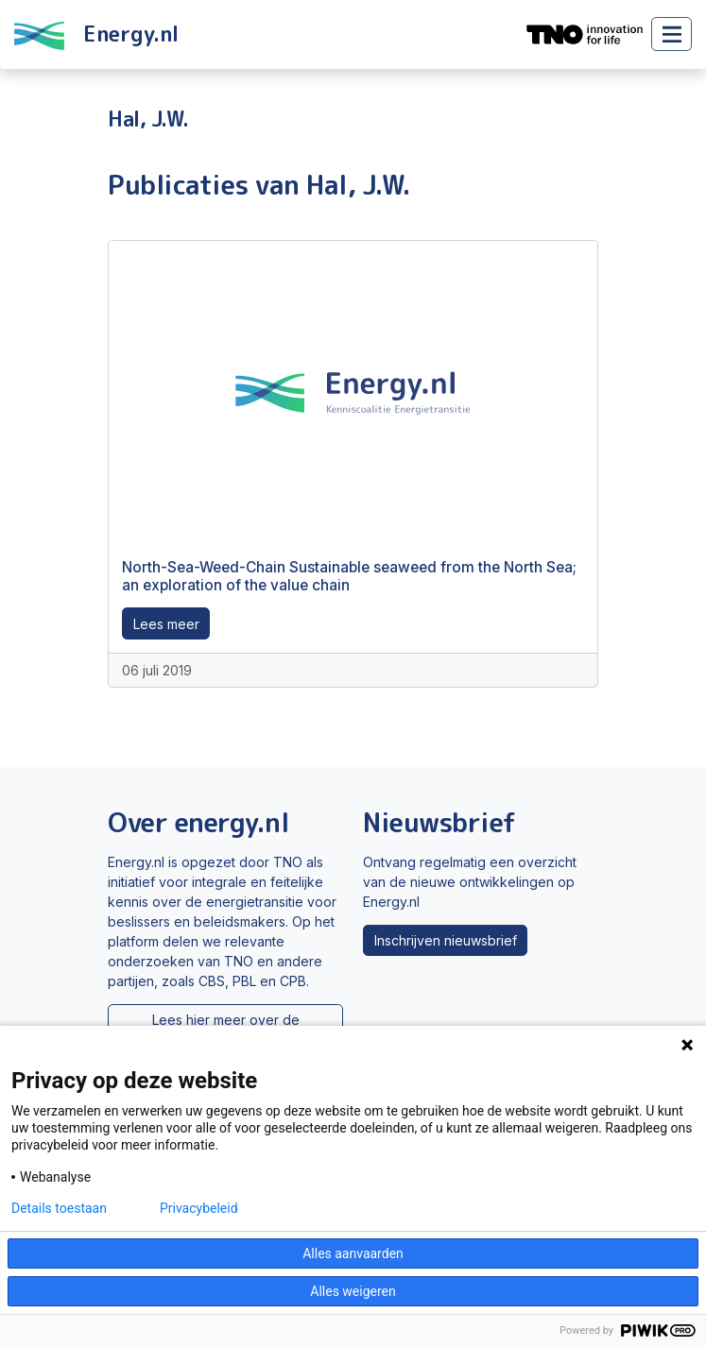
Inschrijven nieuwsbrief (445, 940)
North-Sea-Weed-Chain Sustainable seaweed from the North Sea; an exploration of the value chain (349, 575)
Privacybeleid (199, 1208)
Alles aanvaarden (353, 1253)
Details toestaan (59, 1208)
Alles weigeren (352, 1291)
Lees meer (166, 624)
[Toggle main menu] (671, 34)
